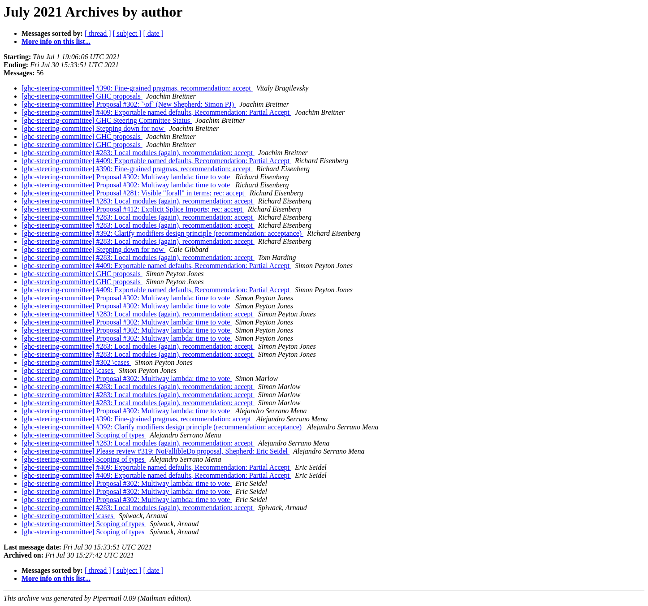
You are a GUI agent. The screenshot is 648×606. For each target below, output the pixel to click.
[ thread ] (98, 33)
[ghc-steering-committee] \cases (68, 370)
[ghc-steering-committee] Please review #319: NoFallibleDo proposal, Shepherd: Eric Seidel (155, 451)
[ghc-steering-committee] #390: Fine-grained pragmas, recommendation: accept (137, 88)
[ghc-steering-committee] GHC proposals (82, 96)
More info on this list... (56, 41)
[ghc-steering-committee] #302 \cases (76, 362)
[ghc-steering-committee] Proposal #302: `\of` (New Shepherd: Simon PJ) (129, 104)
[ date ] (153, 33)
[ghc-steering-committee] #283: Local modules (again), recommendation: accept (138, 152)
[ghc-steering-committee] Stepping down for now (93, 128)
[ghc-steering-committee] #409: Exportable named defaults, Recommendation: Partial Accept (156, 112)
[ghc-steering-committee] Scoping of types (84, 435)
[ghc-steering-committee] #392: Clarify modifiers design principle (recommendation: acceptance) (162, 233)
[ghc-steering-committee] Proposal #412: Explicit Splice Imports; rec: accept (133, 209)
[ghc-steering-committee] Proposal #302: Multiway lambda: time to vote (127, 177)
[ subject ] (127, 33)
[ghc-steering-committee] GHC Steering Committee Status (107, 120)
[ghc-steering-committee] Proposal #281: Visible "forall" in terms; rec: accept (134, 193)
